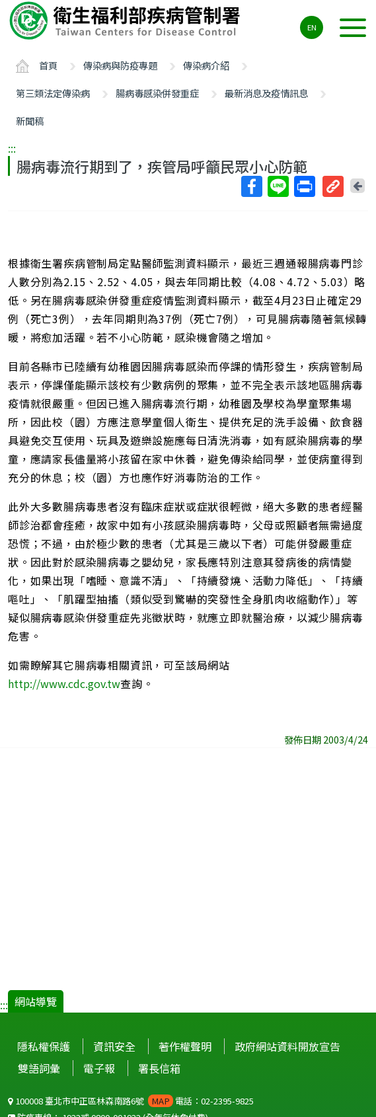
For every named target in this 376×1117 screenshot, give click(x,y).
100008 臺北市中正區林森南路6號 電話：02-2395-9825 (131, 1101)
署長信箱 (159, 1068)
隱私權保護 (43, 1046)
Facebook (251, 186)
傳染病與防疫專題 (120, 65)
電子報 (99, 1068)
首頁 (48, 65)
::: (12, 148)
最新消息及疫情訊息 (266, 93)
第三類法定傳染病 (53, 93)
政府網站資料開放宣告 (287, 1046)
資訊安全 (114, 1046)
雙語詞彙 (39, 1068)
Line (277, 186)
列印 (304, 186)
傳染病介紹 (206, 65)
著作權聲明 (185, 1046)
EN (312, 27)
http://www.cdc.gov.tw (64, 683)
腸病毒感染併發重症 (157, 93)
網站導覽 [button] (36, 1001)
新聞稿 (30, 121)
